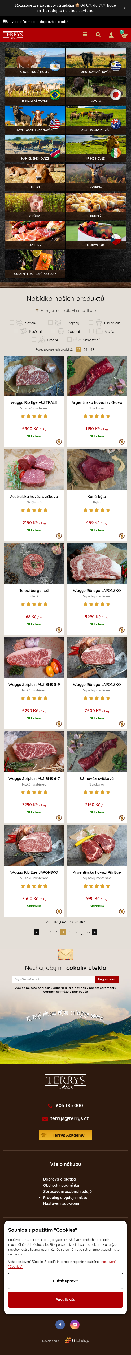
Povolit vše (65, 1299)
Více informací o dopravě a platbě (39, 21)
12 (78, 349)
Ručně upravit (65, 1281)
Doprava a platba (59, 1179)
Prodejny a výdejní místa (65, 1197)
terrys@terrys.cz (69, 1118)
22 (88, 932)
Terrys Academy (65, 1135)
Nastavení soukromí (61, 1203)
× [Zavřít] (124, 8)
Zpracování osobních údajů (67, 1191)
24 (85, 349)
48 (92, 349)
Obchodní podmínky (61, 1185)
